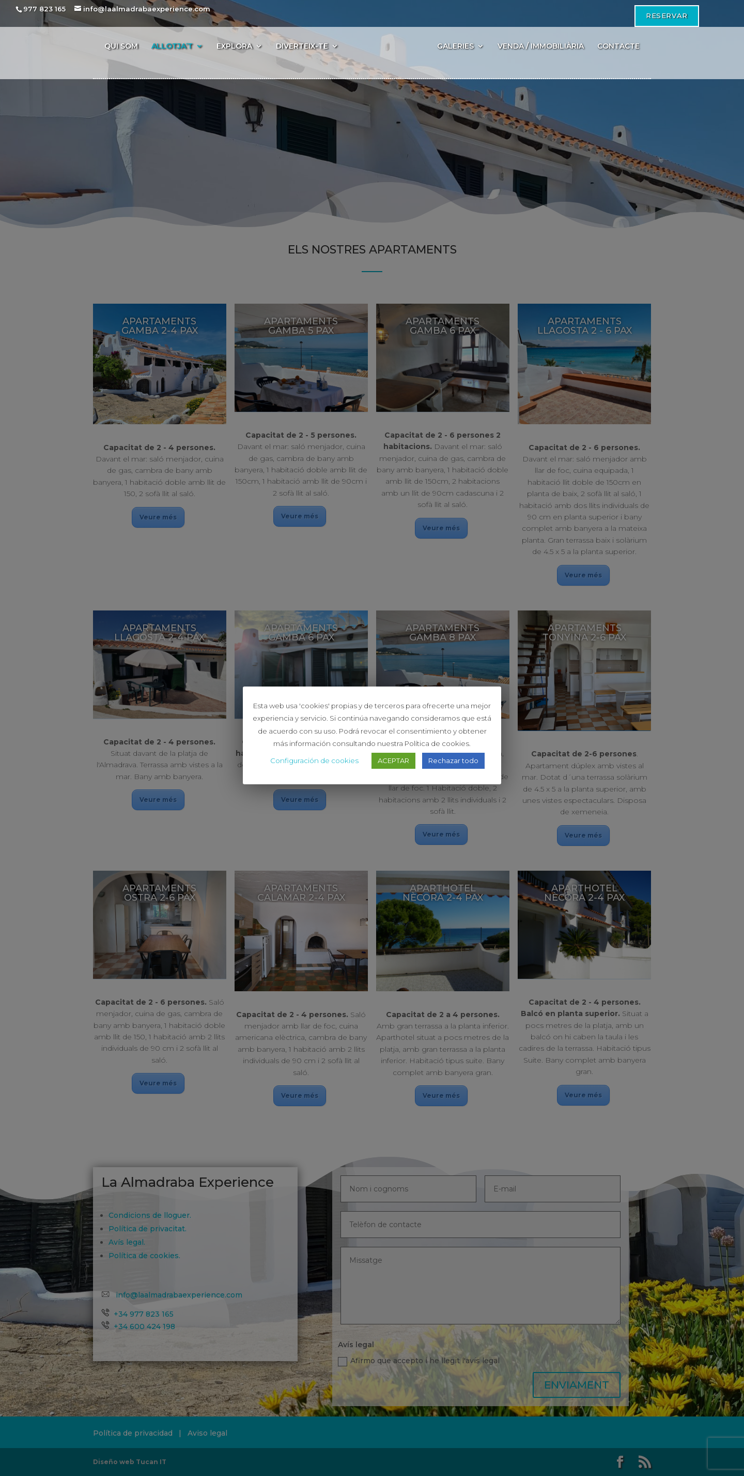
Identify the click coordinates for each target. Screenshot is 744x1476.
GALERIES (455, 46)
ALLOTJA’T (172, 46)
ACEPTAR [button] (393, 760)
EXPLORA (234, 46)
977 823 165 (44, 9)
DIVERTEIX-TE (302, 46)
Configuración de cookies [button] (314, 760)
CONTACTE (618, 46)
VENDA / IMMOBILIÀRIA (541, 46)
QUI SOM (121, 46)
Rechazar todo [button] (453, 760)
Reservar (667, 15)
